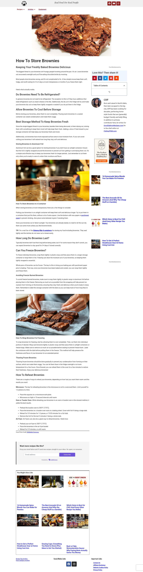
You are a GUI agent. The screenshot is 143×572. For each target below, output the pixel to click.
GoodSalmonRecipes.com (113, 125)
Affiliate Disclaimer (99, 565)
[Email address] (41, 455)
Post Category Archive (23, 560)
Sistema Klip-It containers (42, 230)
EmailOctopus (53, 459)
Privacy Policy (97, 570)
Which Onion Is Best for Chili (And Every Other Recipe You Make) (75, 507)
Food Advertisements (114, 67)
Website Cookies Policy (100, 567)
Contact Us (96, 562)
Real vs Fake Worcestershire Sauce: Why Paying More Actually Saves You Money (76, 549)
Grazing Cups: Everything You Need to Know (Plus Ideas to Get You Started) (52, 545)
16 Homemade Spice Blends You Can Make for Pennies (27, 507)
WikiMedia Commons (33, 432)
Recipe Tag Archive (21, 558)
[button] (94, 78)
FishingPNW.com (110, 131)
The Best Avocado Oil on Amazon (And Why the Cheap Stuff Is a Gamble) (52, 507)
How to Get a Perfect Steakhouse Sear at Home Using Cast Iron (27, 545)
